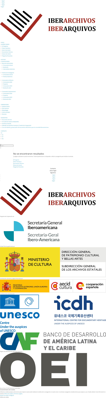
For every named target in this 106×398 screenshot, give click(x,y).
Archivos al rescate (6, 123)
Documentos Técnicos (7, 52)
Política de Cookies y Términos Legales (13, 393)
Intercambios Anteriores (9, 69)
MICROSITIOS (4, 117)
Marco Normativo (6, 50)
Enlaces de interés (6, 54)
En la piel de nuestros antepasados (10, 121)
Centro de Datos (6, 112)
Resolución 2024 (7, 88)
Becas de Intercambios (7, 63)
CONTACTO (3, 131)
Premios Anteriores (7, 76)
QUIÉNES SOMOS (5, 44)
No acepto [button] (6, 395)
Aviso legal (53, 170)
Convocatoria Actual (8, 65)
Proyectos (5, 84)
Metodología (5, 110)
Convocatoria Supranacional (9, 91)
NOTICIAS (3, 59)
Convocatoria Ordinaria (7, 80)
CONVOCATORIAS (5, 61)
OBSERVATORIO (5, 104)
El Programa (5, 46)
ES (1, 133)
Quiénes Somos (6, 106)
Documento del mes (7, 119)
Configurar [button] (11, 395)
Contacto (53, 168)
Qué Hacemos (5, 108)
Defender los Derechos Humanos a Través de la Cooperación (16, 125)
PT (2, 136)
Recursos (4, 114)
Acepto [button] (1, 395)
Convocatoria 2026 (7, 82)
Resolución (5, 67)
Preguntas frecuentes (7, 56)
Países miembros (6, 48)
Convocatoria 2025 (7, 86)
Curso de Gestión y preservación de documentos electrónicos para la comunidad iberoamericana (25, 127)
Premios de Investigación (8, 72)
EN (2, 138)
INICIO (2, 42)
